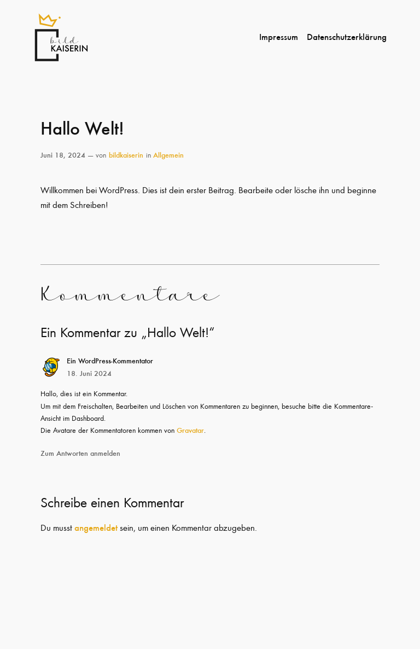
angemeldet (96, 527)
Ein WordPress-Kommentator (110, 360)
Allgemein (168, 154)
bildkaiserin (126, 154)
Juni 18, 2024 (62, 154)
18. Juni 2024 (89, 373)
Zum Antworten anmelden (80, 453)
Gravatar (190, 430)
